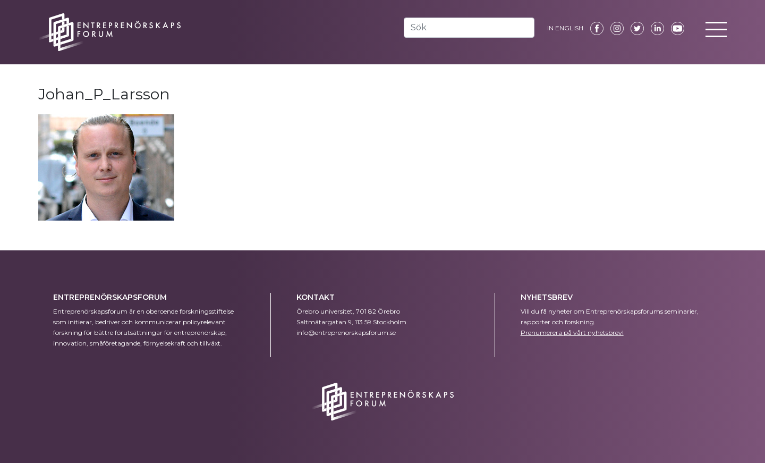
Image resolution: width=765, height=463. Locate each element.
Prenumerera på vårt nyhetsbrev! (572, 332)
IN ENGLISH (565, 28)
